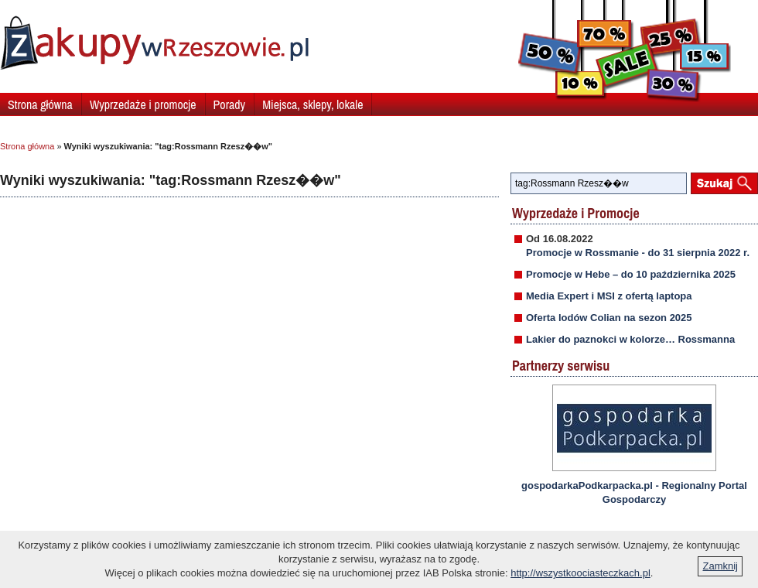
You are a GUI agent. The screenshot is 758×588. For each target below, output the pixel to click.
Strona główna (40, 104)
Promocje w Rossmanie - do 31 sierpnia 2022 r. (637, 252)
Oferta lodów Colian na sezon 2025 (609, 317)
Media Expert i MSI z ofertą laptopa (609, 296)
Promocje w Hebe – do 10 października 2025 (631, 274)
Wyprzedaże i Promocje (576, 213)
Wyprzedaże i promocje (143, 104)
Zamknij (720, 566)
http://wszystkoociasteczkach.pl (580, 573)
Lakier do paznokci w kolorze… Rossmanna (630, 339)
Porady (229, 104)
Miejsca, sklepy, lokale (312, 104)
